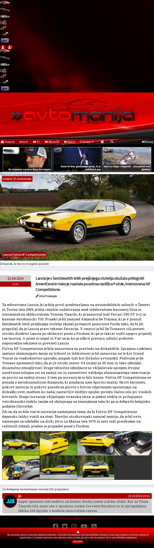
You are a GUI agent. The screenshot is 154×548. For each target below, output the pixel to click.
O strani (87, 142)
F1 (36, 142)
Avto (23, 142)
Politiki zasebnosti (127, 537)
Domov (8, 142)
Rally (69, 142)
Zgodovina (23, 179)
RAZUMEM (78, 541)
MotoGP (52, 142)
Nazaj (147, 142)
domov (7, 179)
